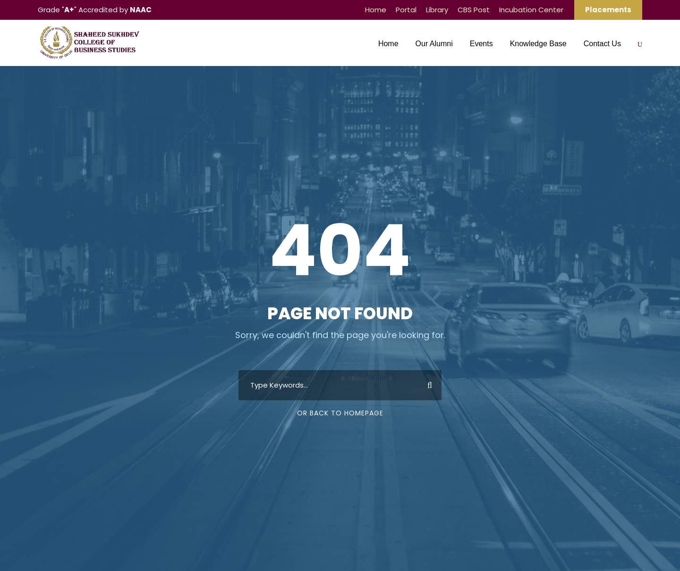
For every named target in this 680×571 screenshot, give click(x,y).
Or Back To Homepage (340, 413)
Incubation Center (531, 10)
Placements (608, 10)
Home (375, 10)
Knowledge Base (538, 44)
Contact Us (602, 44)
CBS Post (474, 10)
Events (481, 44)
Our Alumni (434, 44)
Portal (406, 10)
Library (437, 10)
